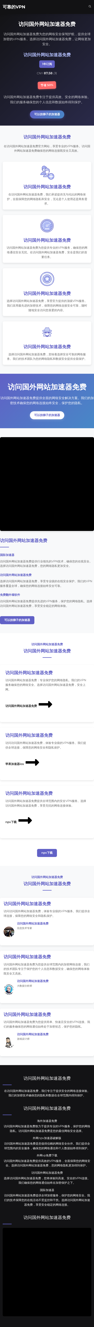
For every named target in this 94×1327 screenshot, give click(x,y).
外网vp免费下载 (47, 1155)
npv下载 (19, 820)
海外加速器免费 (47, 1121)
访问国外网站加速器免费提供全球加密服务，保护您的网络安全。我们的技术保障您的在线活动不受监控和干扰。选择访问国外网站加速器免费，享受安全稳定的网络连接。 (47, 1200)
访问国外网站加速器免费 (29, 704)
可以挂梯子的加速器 (47, 114)
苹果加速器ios (22, 762)
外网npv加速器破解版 (47, 1138)
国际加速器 (47, 1190)
